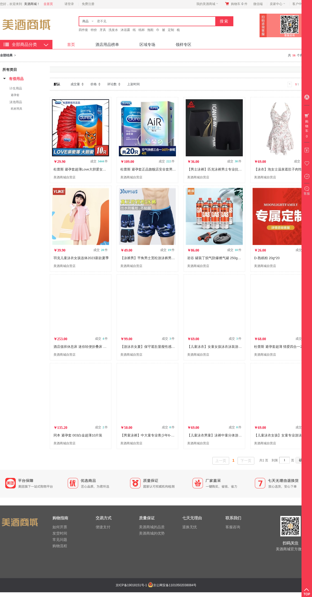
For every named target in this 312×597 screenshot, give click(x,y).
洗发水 (113, 30)
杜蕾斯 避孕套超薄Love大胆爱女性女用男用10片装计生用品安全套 (103, 169)
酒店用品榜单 (107, 44)
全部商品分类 (24, 44)
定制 (171, 30)
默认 (57, 84)
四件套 (83, 30)
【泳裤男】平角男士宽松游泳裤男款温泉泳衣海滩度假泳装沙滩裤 (169, 258)
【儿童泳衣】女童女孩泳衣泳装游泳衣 (216, 347)
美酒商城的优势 (152, 533)
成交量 (75, 84)
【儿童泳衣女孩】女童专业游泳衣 (279, 435)
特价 (94, 30)
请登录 (69, 4)
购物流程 (59, 546)
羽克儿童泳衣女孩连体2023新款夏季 (81, 258)
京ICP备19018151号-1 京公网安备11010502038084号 (155, 585)
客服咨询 (232, 527)
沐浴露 (125, 30)
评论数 (112, 84)
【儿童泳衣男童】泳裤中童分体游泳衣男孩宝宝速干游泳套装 (233, 435)
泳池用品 (15, 102)
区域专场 (147, 44)
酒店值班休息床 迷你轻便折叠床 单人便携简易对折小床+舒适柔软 (103, 347)
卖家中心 (277, 4)
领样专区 (183, 44)
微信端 (258, 4)
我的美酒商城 (207, 4)
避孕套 (15, 95)
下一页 (245, 461)
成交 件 (99, 161)
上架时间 (133, 84)
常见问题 (59, 539)
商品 (85, 21)
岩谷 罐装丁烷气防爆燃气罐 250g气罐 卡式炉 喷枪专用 (228, 258)
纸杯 (141, 30)
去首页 (48, 4)
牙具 (103, 30)
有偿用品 (16, 79)
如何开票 (59, 527)
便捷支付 (103, 527)
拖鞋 (150, 30)
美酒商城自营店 (64, 177)
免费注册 (88, 4)
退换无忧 (189, 527)
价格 (93, 84)
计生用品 (15, 88)
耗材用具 (16, 108)
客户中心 (300, 4)
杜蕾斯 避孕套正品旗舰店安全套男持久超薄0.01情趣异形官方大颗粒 (171, 169)
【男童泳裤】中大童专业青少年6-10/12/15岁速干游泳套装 (164, 435)
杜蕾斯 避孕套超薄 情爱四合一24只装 (282, 347)
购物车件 (239, 4)
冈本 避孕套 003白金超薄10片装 (77, 435)
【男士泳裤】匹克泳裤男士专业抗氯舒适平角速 (223, 169)
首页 (71, 44)
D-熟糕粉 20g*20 (267, 258)
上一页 (220, 461)
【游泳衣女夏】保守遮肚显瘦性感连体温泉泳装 (156, 347)
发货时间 (59, 533)
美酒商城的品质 (152, 527)
